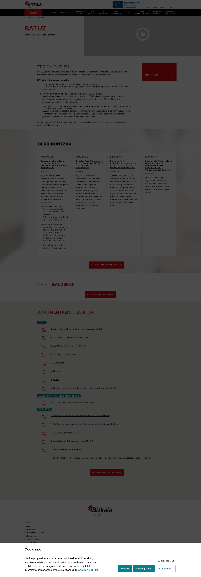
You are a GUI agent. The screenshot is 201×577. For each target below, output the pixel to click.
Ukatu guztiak (144, 569)
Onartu (126, 569)
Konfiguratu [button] (167, 569)
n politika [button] (88, 570)
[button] (173, 560)
